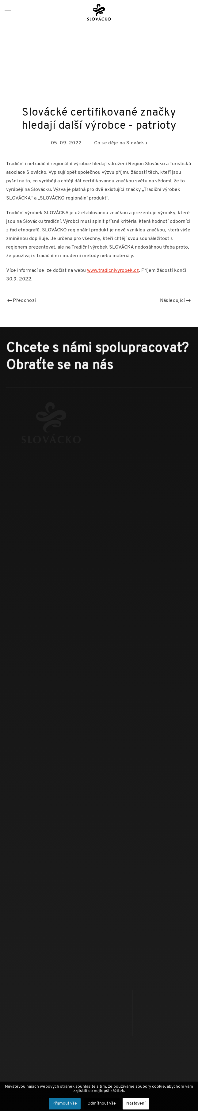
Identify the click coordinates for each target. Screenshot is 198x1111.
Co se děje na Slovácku (120, 143)
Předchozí (21, 300)
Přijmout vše (64, 1103)
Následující (175, 300)
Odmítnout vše (101, 1103)
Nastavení (136, 1103)
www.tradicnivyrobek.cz (113, 270)
